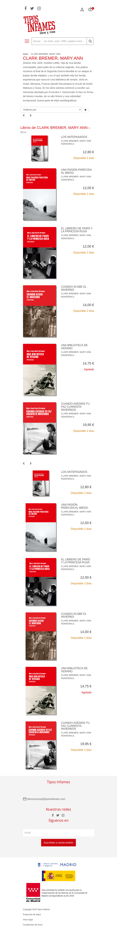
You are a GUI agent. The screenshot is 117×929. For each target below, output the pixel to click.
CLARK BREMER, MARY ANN (76, 141)
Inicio (25, 54)
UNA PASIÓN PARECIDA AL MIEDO (74, 506)
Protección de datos (32, 914)
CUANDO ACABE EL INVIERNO (74, 288)
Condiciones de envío (32, 925)
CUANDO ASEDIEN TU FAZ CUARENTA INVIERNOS (75, 406)
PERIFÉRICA (67, 144)
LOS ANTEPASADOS (74, 137)
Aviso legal (28, 919)
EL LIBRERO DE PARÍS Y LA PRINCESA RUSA (77, 230)
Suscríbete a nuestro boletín (58, 842)
